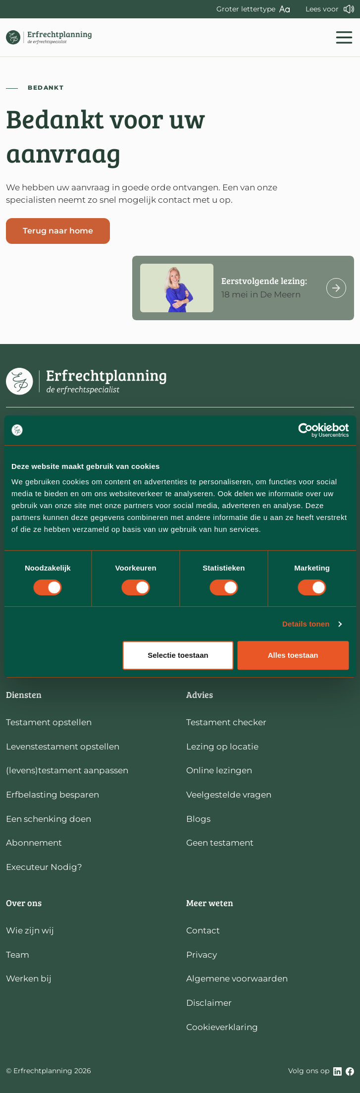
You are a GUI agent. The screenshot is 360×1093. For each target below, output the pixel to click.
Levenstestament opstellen (62, 746)
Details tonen (305, 624)
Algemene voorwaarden (237, 978)
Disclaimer (209, 1003)
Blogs (198, 819)
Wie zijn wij (30, 930)
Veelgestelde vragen (228, 795)
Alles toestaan (293, 655)
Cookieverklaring (222, 1027)
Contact (203, 930)
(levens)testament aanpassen (67, 770)
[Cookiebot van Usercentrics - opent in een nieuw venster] (305, 430)
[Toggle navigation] (344, 37)
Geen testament (220, 843)
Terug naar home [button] (58, 230)
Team (17, 955)
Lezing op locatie (222, 746)
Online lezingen (219, 770)
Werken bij (28, 978)
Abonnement (34, 843)
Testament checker (226, 722)
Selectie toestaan (178, 655)
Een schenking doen (48, 819)
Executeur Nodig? (44, 867)
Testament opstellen (49, 722)
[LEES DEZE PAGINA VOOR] (330, 9)
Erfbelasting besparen (52, 795)
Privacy (201, 955)
